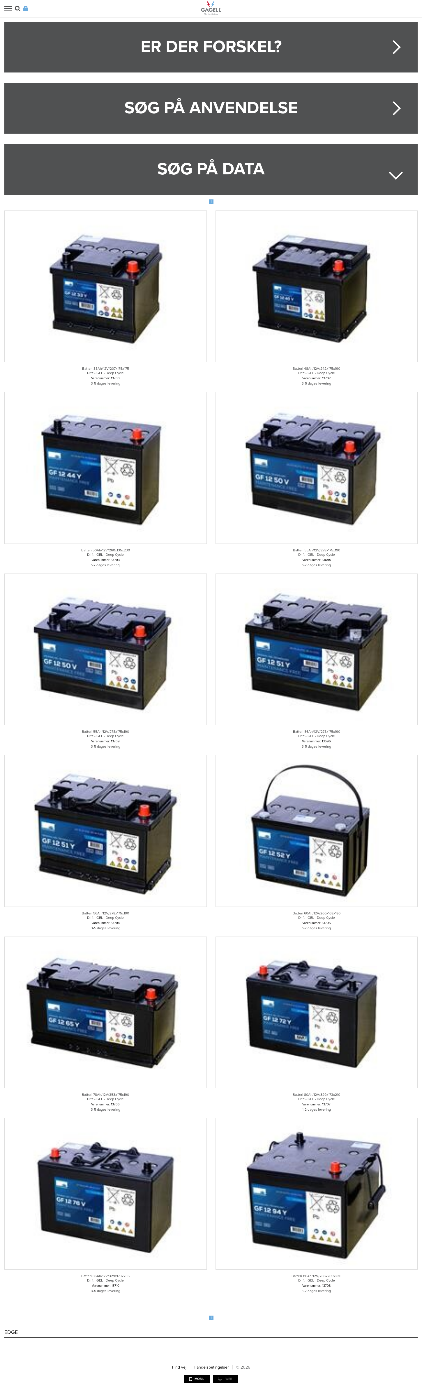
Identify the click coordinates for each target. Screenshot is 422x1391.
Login (25, 8)
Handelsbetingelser (211, 1367)
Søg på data (211, 169)
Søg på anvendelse (211, 108)
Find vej (179, 1367)
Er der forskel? (211, 47)
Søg (17, 8)
